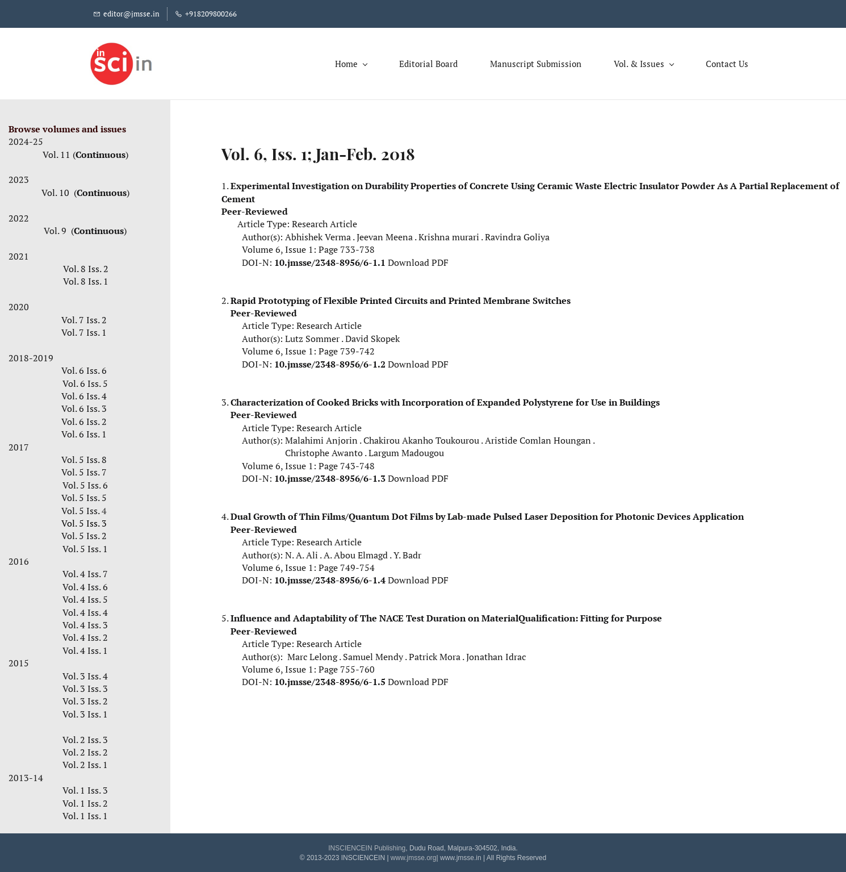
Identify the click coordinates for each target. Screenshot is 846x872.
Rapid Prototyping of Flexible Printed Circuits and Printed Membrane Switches (401, 297)
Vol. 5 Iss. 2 (84, 533)
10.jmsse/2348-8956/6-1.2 (330, 361)
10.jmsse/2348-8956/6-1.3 (330, 476)
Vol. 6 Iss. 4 (84, 393)
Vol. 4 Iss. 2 (85, 635)
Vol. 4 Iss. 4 (85, 609)
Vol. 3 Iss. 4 (85, 673)
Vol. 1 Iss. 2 (85, 800)
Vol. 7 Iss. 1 (85, 330)
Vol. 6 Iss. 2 (85, 418)
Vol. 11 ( (59, 151)
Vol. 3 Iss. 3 (85, 686)
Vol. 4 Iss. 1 (85, 647)
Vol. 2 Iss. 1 (85, 762)
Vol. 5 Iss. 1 (85, 546)
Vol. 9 (56, 228)
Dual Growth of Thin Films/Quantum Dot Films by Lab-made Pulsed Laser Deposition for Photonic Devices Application (487, 514)
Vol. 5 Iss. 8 (84, 457)
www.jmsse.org (414, 855)
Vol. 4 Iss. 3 (85, 622)
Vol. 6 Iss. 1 (84, 431)
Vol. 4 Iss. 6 (85, 584)
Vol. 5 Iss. (85, 508)
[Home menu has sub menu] (346, 62)
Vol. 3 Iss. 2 (85, 698)
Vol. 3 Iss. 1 (85, 711)
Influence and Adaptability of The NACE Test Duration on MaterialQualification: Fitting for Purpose (446, 616)
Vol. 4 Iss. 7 (85, 571)
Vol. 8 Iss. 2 (85, 266)
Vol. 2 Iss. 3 (85, 737)
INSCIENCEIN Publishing (366, 846)
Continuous (100, 151)
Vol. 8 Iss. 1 (85, 279)
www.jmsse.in (460, 855)
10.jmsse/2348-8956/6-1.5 (330, 679)
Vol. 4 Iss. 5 (85, 597)
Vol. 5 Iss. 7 (84, 470)
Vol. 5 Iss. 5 (85, 495)
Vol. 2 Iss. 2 (85, 750)
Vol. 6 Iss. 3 (84, 406)
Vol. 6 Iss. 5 (85, 380)
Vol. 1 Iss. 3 (85, 788)
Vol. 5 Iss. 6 (85, 482)
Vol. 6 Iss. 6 (85, 368)
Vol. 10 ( (59, 189)
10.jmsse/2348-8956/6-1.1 (330, 259)
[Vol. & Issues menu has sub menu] (639, 62)
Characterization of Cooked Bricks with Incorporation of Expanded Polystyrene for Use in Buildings (445, 399)
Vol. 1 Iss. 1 (85, 813)
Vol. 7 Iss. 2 (84, 317)
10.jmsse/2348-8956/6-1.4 (330, 577)
